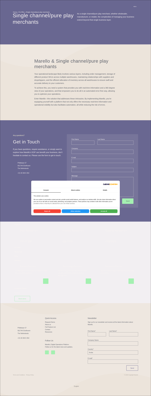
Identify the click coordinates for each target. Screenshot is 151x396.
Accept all (104, 211)
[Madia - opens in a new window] (110, 184)
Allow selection (75, 211)
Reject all (47, 211)
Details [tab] (105, 190)
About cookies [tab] (75, 190)
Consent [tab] (46, 190)
